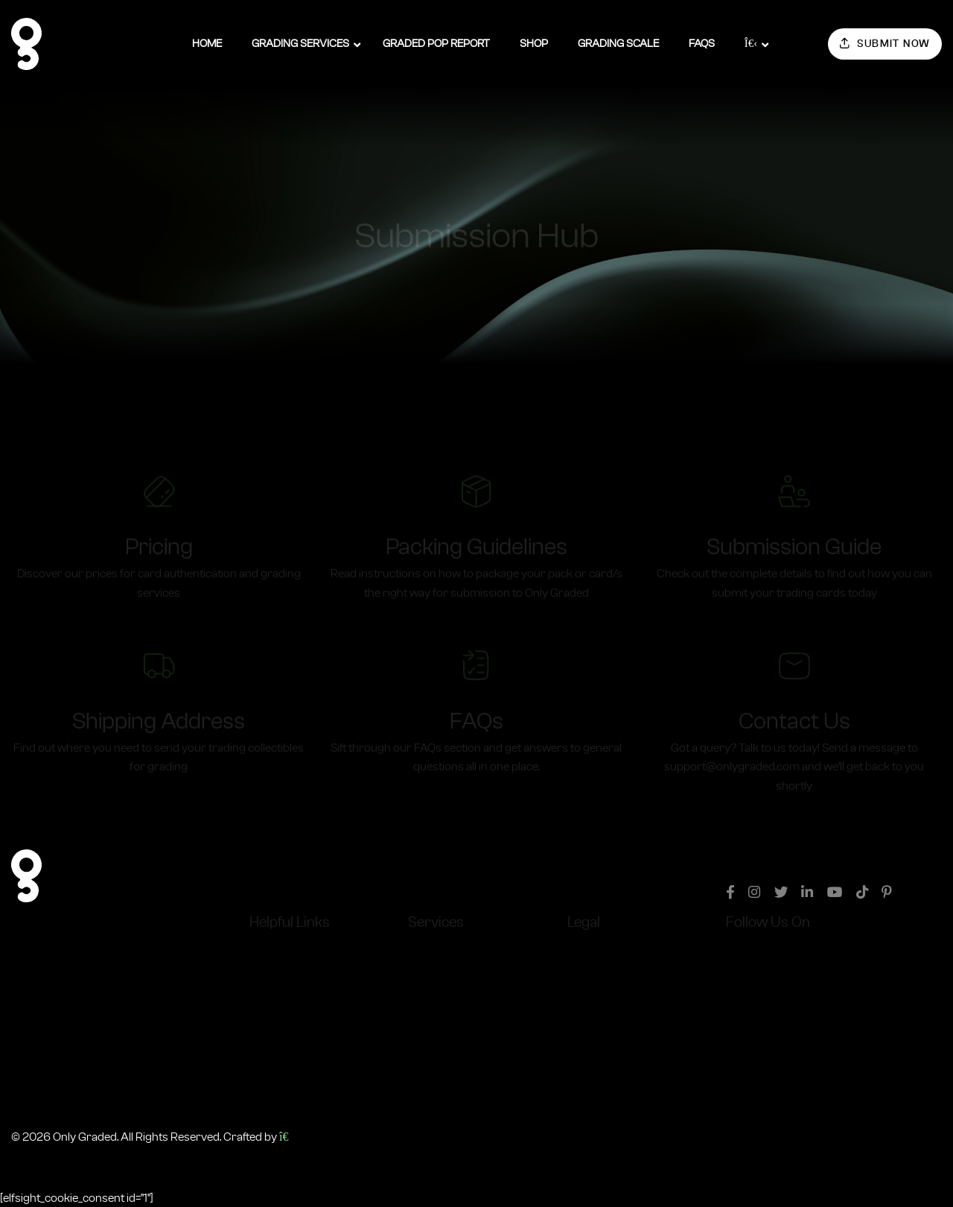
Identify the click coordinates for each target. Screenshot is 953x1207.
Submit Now (885, 43)
